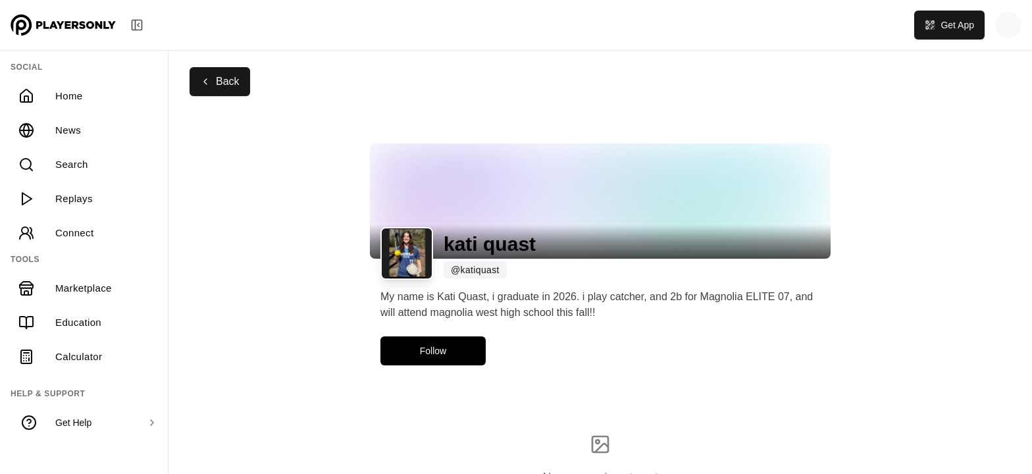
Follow (433, 351)
